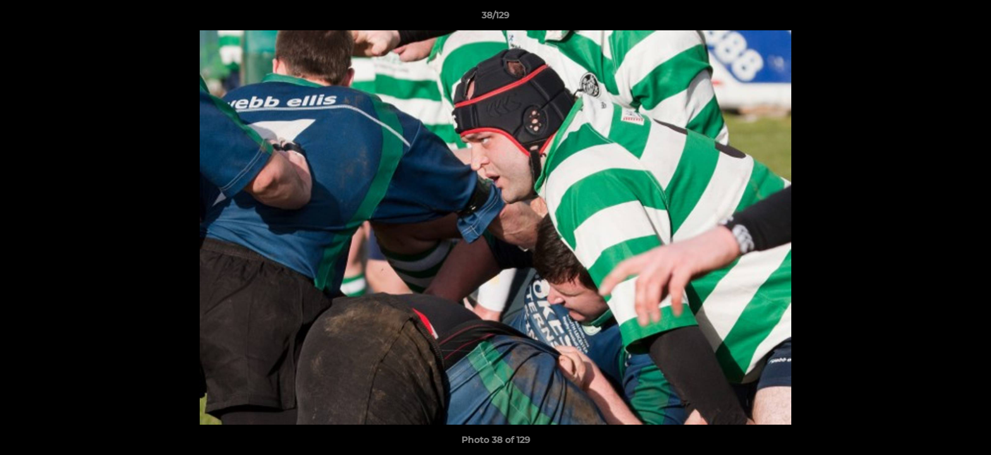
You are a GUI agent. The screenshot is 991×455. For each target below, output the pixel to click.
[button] (968, 18)
